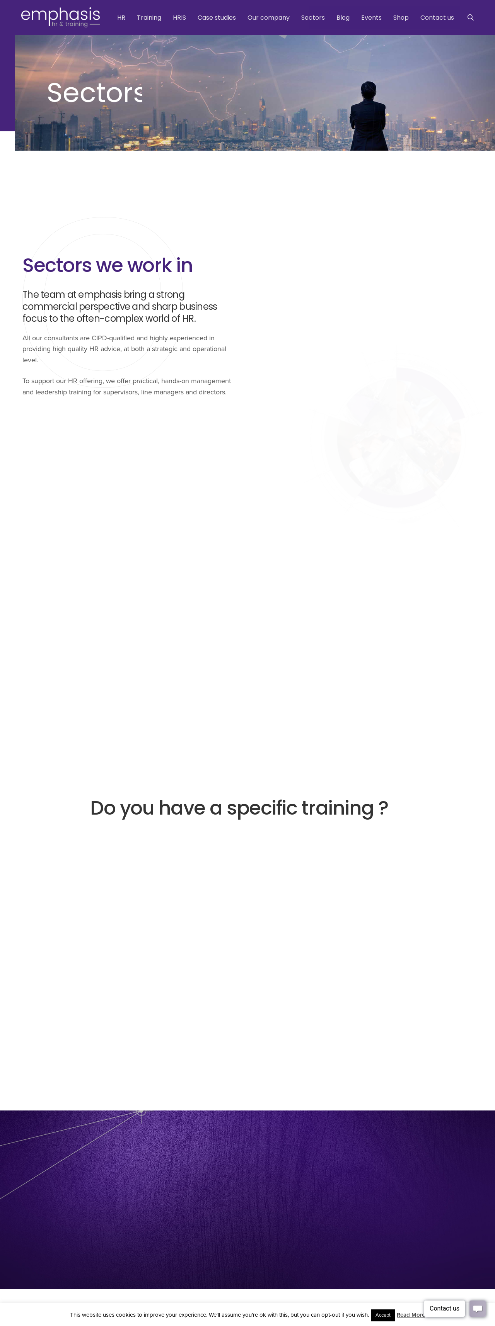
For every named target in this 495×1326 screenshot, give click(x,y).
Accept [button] (383, 1315)
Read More (411, 1314)
